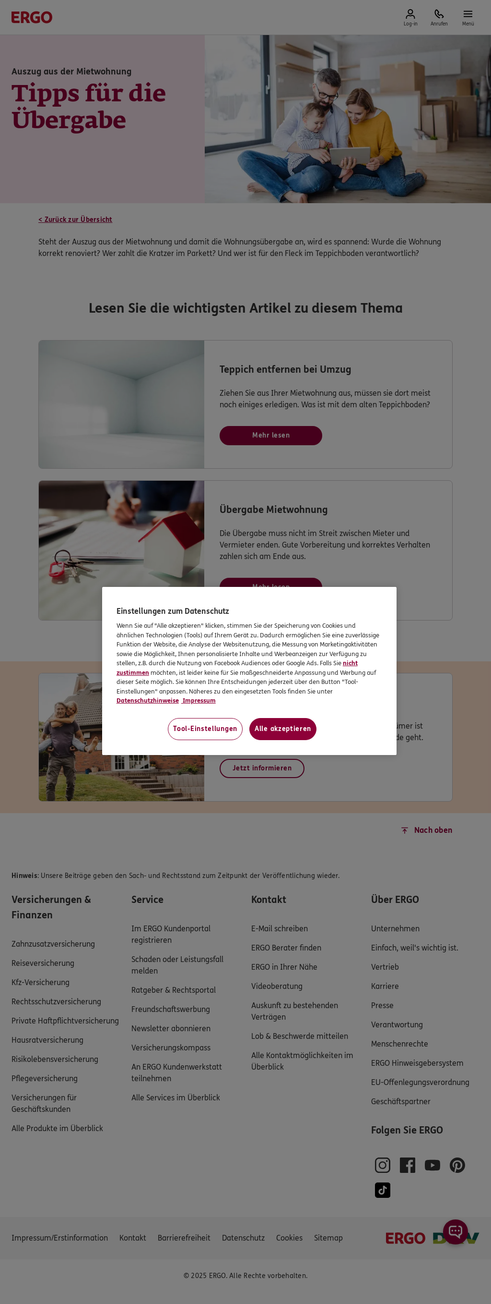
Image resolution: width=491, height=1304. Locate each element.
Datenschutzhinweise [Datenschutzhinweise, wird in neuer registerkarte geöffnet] (148, 701)
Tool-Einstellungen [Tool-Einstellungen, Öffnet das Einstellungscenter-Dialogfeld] (205, 729)
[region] (249, 671)
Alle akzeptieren (283, 729)
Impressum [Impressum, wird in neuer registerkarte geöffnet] (198, 701)
